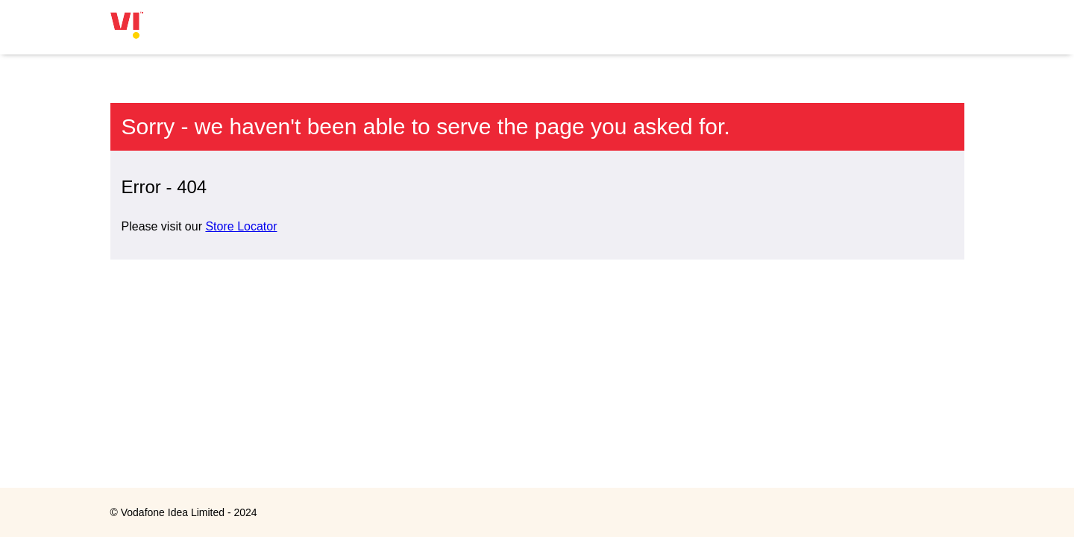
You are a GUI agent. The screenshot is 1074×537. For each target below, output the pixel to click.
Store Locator (241, 226)
